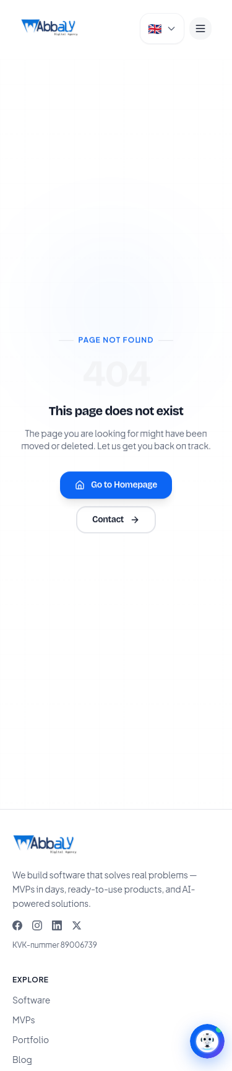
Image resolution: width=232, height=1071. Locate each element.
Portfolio (30, 1039)
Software (31, 999)
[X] (77, 925)
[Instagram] (37, 925)
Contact (116, 520)
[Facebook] (17, 925)
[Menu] (200, 28)
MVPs (23, 1019)
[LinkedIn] (57, 925)
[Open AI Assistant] (207, 1041)
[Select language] (162, 28)
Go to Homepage (116, 485)
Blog (22, 1059)
